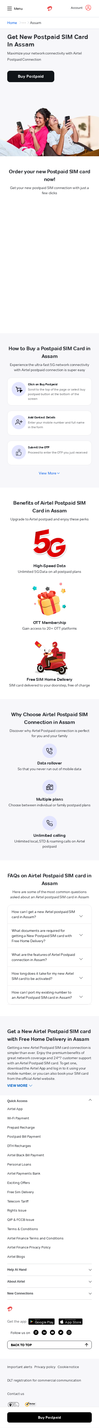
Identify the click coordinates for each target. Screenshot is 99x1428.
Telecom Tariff (17, 1201)
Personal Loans (19, 1164)
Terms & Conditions (22, 1229)
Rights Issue (16, 1210)
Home (12, 22)
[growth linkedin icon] (44, 1332)
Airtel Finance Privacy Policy (29, 1247)
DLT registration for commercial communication (44, 1380)
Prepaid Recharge (21, 1127)
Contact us (15, 1394)
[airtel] (49, 8)
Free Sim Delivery (20, 1192)
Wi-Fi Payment (18, 1118)
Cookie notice (68, 1367)
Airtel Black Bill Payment (25, 1155)
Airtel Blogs (16, 1256)
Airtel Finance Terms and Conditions (35, 1238)
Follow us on (20, 1333)
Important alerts (19, 1367)
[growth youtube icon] (52, 1332)
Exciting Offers (18, 1183)
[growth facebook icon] (36, 1332)
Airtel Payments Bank (23, 1173)
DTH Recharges (19, 1146)
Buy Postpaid (49, 1417)
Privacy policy (45, 1367)
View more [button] (17, 1085)
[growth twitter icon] (60, 1332)
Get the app (16, 1321)
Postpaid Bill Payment (24, 1136)
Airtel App (15, 1109)
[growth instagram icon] (69, 1332)
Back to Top (49, 1345)
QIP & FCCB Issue (20, 1220)
